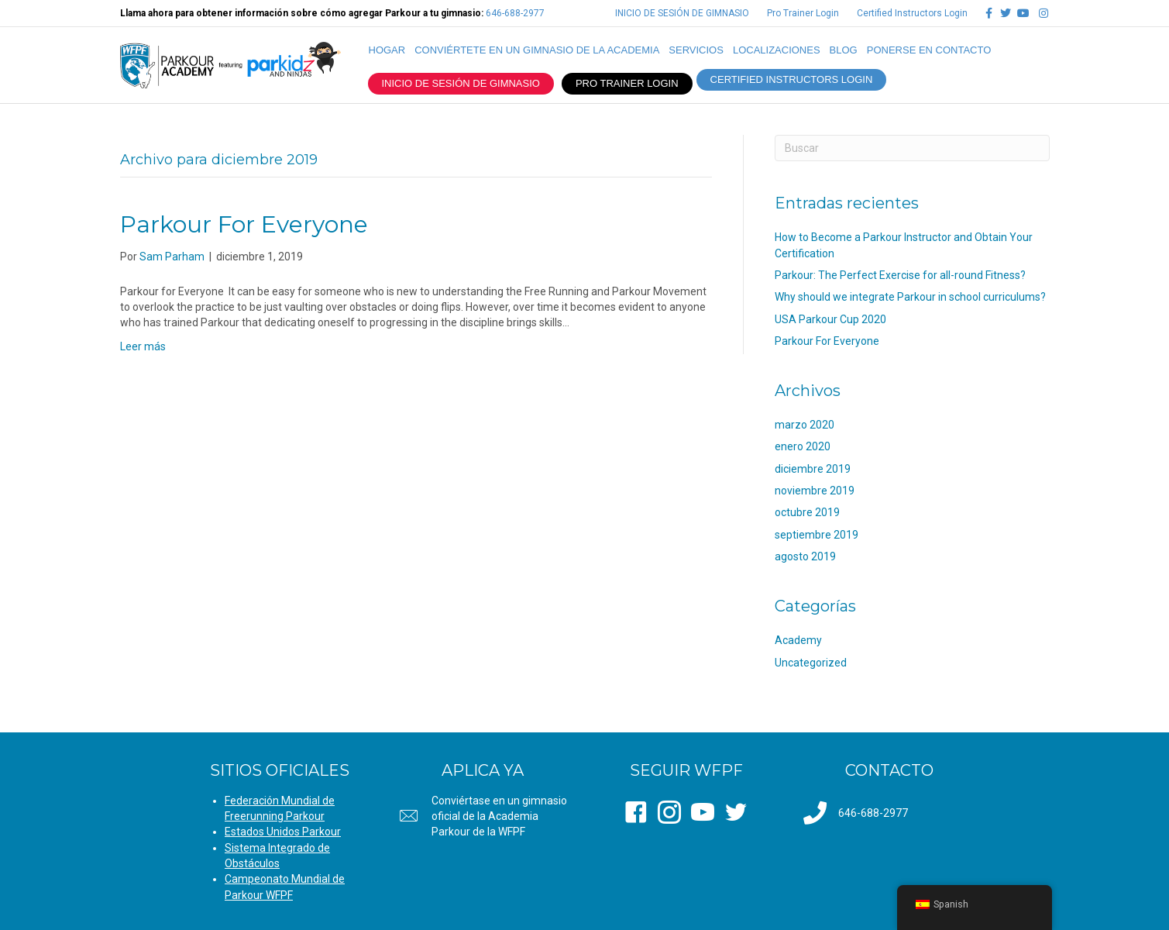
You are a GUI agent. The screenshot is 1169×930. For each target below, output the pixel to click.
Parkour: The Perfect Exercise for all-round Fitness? (900, 275)
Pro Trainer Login (803, 13)
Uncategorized (811, 662)
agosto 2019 (805, 556)
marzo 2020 (804, 424)
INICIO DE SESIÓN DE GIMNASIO (682, 13)
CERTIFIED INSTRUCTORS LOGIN (791, 79)
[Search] (912, 148)
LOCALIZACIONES (776, 50)
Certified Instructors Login (912, 13)
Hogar (387, 50)
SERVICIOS (696, 50)
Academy (798, 640)
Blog (844, 50)
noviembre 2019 (814, 490)
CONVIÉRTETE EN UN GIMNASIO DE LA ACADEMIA (536, 50)
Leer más (143, 346)
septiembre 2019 (816, 535)
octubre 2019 (807, 512)
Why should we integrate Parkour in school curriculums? (910, 297)
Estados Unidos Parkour (283, 831)
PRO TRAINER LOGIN (627, 83)
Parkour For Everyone (244, 224)
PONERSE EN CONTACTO (929, 50)
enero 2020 (802, 446)
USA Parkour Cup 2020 (830, 319)
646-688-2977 (515, 13)
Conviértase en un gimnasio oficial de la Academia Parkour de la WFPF (499, 816)
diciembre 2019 (813, 469)
